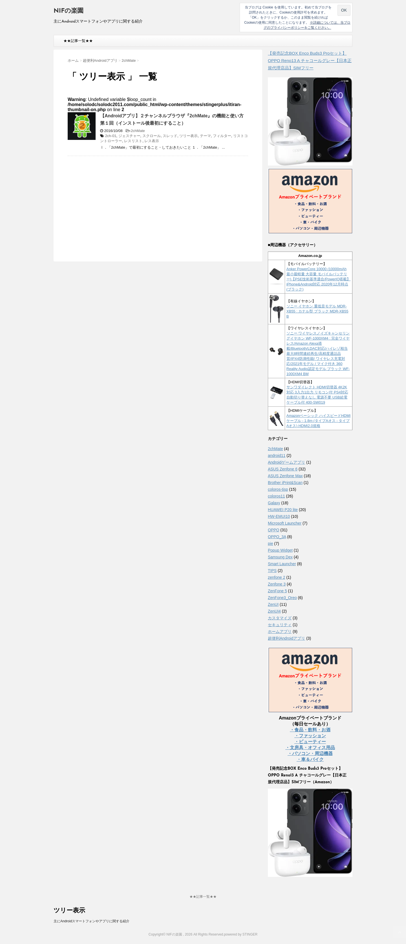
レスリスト (133, 141)
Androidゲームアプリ (286, 462)
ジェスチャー (129, 136)
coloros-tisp (278, 489)
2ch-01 (110, 136)
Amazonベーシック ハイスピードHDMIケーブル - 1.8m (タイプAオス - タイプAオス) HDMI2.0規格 (318, 420)
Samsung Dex (280, 557)
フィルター (222, 136)
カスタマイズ (280, 618)
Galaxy (274, 503)
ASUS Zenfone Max (285, 476)
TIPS (272, 570)
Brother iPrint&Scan (285, 482)
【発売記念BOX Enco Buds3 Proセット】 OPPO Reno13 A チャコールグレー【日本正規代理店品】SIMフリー (310, 60)
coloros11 (276, 496)
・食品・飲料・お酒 (310, 729)
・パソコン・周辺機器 (310, 753)
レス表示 (151, 141)
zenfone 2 (276, 577)
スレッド (170, 136)
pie (270, 543)
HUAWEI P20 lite (283, 509)
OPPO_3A (277, 536)
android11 (276, 455)
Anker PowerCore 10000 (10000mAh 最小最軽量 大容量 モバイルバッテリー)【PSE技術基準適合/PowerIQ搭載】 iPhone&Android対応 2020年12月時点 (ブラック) (318, 279)
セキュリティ (280, 624)
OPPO (273, 530)
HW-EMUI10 (279, 516)
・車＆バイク (310, 759)
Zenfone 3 (277, 584)
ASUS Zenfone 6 (282, 469)
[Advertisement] (115, 201)
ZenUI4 (274, 611)
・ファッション (310, 735)
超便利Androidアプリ (286, 638)
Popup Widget (280, 550)
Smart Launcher (282, 564)
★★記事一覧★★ (78, 41)
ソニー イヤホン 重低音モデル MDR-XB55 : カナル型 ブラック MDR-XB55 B (317, 311)
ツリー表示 (188, 136)
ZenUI (273, 604)
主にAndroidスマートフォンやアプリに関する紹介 (91, 921)
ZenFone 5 (277, 591)
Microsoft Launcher (284, 523)
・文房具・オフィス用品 (310, 747)
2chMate (138, 131)
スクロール (151, 136)
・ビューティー (310, 741)
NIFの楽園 (68, 11)
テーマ (205, 136)
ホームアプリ (280, 631)
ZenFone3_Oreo (282, 597)
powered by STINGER (240, 934)
